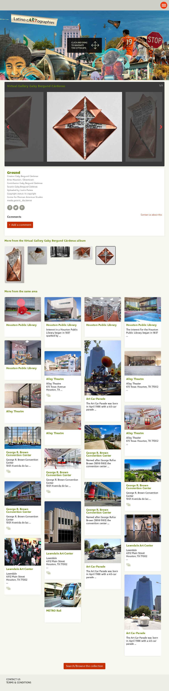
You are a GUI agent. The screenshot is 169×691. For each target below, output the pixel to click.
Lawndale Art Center (59, 553)
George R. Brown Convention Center (98, 454)
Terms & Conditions (18, 682)
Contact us (13, 679)
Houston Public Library (21, 325)
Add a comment (21, 224)
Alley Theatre (55, 379)
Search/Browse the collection (84, 666)
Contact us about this (151, 215)
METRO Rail (54, 610)
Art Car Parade (95, 398)
